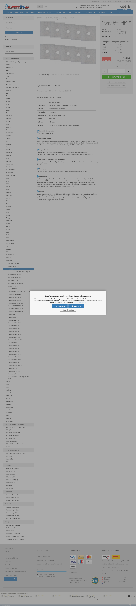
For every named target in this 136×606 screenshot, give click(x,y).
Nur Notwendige (60, 306)
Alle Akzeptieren (76, 306)
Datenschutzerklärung (79, 302)
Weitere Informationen (68, 310)
